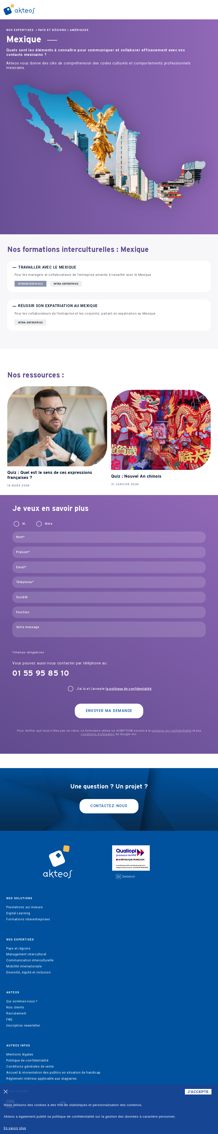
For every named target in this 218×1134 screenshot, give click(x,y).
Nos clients (15, 1007)
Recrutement (16, 1013)
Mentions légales (19, 1054)
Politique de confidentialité (27, 1060)
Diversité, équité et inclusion (28, 972)
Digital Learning (18, 913)
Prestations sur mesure (24, 907)
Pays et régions (52, 30)
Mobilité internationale (24, 966)
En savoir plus (15, 1128)
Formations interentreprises (28, 919)
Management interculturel (26, 954)
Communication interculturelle (30, 960)
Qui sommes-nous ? (21, 1001)
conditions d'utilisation (97, 734)
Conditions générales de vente (30, 1066)
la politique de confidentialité (129, 689)
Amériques (79, 30)
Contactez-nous (108, 806)
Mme (48, 523)
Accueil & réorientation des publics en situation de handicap (53, 1072)
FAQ (9, 1019)
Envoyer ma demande (109, 711)
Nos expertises (20, 30)
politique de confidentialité (171, 730)
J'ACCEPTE (198, 1092)
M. (24, 523)
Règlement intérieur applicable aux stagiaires (41, 1078)
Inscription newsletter (23, 1025)
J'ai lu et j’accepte (114, 689)
